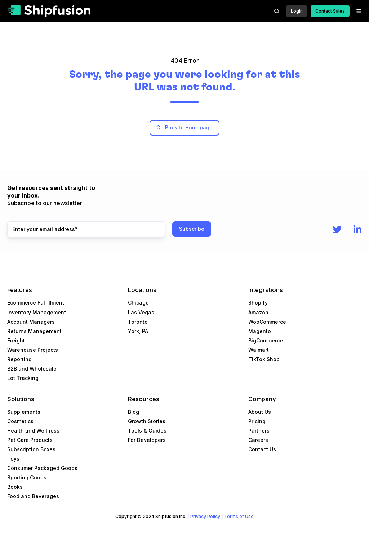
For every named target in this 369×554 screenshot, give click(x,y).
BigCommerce (265, 340)
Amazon (258, 312)
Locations (142, 289)
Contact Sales (330, 11)
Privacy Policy (205, 516)
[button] (277, 11)
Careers (258, 440)
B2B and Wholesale (32, 368)
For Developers (147, 440)
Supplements (23, 412)
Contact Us (262, 449)
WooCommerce (267, 322)
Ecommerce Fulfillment (35, 303)
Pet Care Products (30, 440)
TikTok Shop (264, 359)
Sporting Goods (26, 477)
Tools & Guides (147, 430)
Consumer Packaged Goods (42, 468)
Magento (259, 331)
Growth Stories (146, 421)
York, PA (138, 331)
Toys (13, 459)
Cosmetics (20, 421)
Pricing (257, 421)
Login (297, 11)
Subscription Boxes (31, 449)
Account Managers (31, 322)
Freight (16, 340)
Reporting (19, 359)
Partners (259, 430)
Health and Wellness (33, 430)
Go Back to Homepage (184, 127)
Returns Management (34, 331)
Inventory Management (36, 312)
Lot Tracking (23, 378)
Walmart (258, 350)
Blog (133, 412)
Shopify (258, 303)
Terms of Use (239, 516)
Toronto (138, 322)
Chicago (138, 303)
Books (15, 487)
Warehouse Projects (32, 350)
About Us (259, 412)
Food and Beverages (33, 496)
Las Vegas (141, 312)
